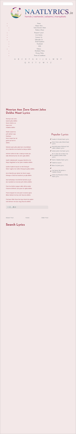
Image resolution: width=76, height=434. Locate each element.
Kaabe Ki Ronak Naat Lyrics (60, 139)
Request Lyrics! (38, 33)
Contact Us (38, 37)
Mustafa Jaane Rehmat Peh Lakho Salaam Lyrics (60, 147)
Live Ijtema (38, 35)
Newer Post (10, 218)
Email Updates (39, 41)
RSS (39, 46)
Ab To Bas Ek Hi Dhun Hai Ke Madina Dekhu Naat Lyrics (60, 155)
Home (39, 23)
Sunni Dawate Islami (40, 28)
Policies (39, 49)
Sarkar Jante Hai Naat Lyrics (60, 151)
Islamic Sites (39, 26)
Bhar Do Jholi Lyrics (58, 165)
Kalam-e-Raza (39, 30)
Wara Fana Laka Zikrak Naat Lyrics (60, 142)
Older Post (44, 218)
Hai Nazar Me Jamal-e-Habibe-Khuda (59, 171)
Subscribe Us (39, 39)
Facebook (40, 44)
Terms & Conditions (39, 55)
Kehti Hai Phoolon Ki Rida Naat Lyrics (60, 175)
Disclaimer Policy (40, 51)
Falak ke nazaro (56, 162)
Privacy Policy (40, 53)
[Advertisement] (26, 84)
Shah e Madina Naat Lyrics (60, 160)
